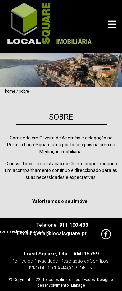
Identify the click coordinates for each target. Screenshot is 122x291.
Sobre (24, 91)
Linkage (78, 285)
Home (10, 91)
